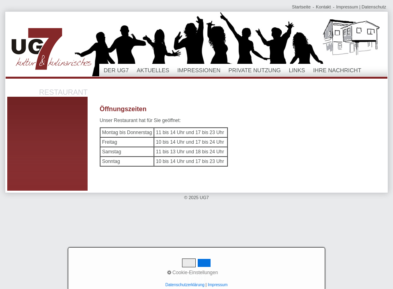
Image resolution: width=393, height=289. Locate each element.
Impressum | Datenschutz (361, 6)
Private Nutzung (255, 70)
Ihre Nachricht (337, 70)
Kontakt (323, 6)
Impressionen (198, 70)
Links (297, 70)
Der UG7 (116, 70)
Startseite (301, 6)
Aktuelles (153, 70)
